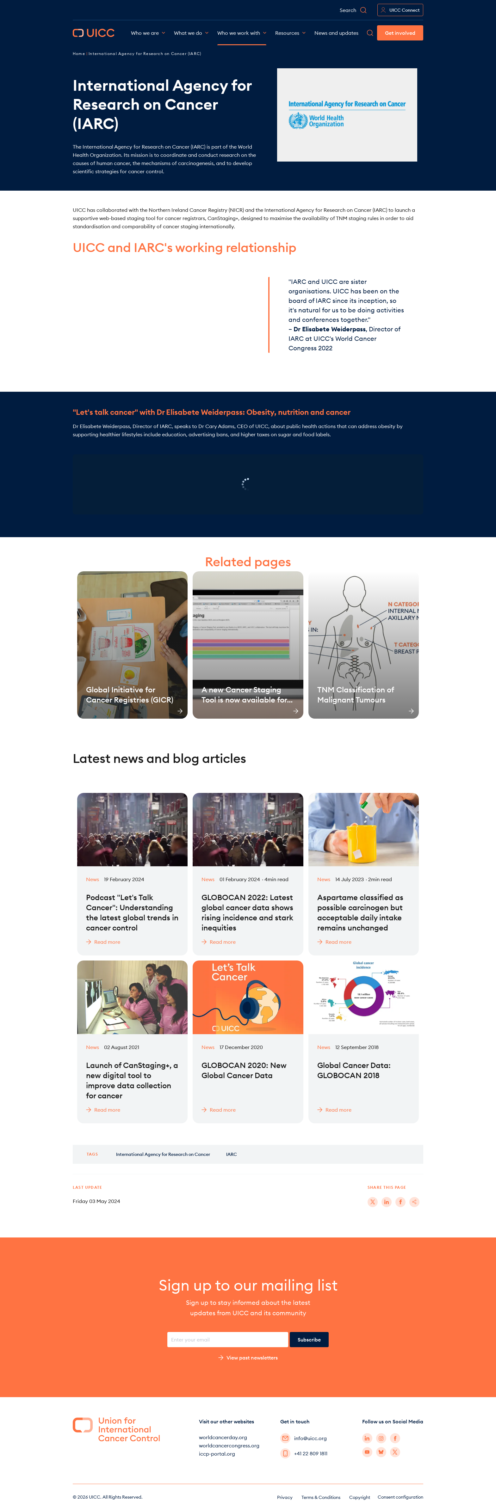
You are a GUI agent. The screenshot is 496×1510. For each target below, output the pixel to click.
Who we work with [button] (241, 33)
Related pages (248, 562)
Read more (103, 942)
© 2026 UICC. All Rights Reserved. (108, 1497)
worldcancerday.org (223, 1437)
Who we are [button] (148, 33)
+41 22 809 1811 (303, 1453)
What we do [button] (191, 33)
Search (353, 10)
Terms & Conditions (320, 1497)
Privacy (285, 1497)
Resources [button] (290, 33)
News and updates (336, 33)
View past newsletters (248, 1357)
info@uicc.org (303, 1438)
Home (79, 53)
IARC (231, 1154)
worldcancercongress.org (229, 1445)
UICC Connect (400, 10)
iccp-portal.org (217, 1454)
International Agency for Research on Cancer (163, 1154)
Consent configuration (400, 1497)
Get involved (400, 33)
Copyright (359, 1497)
